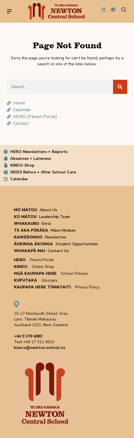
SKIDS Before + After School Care (43, 172)
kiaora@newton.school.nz (39, 347)
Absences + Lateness (30, 158)
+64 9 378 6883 (28, 336)
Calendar (19, 179)
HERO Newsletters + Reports (39, 151)
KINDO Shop (22, 165)
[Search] (120, 87)
